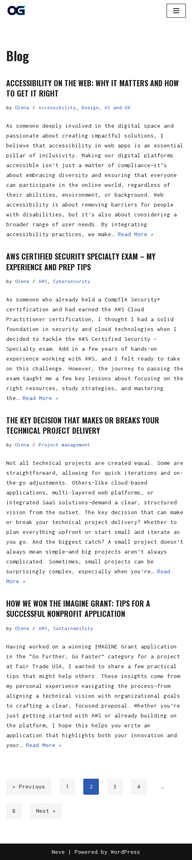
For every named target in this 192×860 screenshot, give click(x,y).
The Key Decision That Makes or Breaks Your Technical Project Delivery (82, 425)
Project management (64, 444)
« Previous (28, 786)
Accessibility (57, 107)
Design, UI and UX (106, 107)
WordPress (125, 852)
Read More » (136, 234)
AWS (43, 281)
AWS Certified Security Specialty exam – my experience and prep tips (80, 261)
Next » (46, 810)
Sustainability (73, 628)
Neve (58, 852)
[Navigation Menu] (176, 11)
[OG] (16, 11)
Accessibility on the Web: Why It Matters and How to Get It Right (92, 88)
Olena (22, 107)
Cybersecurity (71, 281)
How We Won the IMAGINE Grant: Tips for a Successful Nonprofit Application (78, 608)
